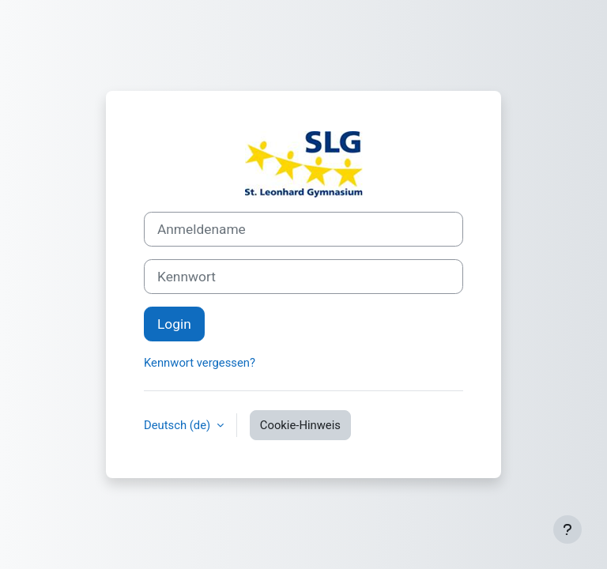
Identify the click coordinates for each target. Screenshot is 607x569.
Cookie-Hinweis (300, 425)
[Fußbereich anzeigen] (567, 529)
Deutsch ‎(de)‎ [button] (178, 425)
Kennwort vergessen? (199, 363)
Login (174, 324)
